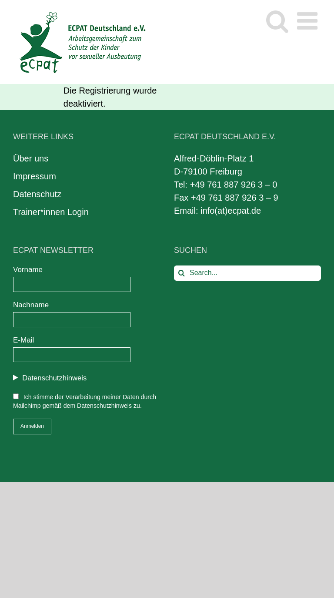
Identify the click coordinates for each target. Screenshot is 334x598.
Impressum (34, 176)
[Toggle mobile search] (277, 21)
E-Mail (23, 340)
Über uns (30, 158)
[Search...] (247, 273)
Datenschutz (37, 194)
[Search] (181, 273)
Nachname (31, 305)
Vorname (28, 269)
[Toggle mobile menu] (309, 21)
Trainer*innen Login (51, 212)
